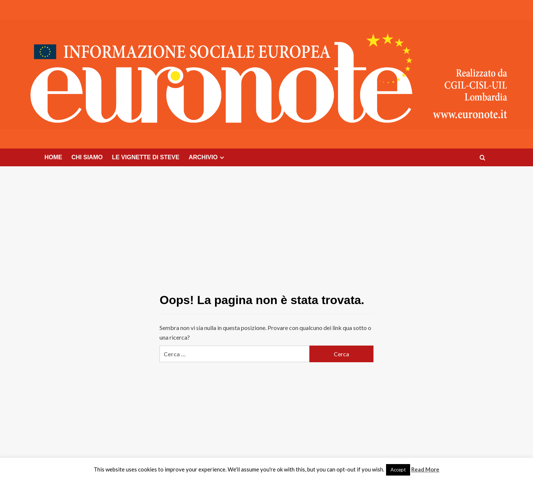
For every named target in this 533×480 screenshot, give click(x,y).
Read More (425, 469)
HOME (53, 157)
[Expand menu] (222, 157)
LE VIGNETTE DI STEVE (145, 157)
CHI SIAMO (87, 157)
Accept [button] (398, 470)
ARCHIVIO (207, 157)
